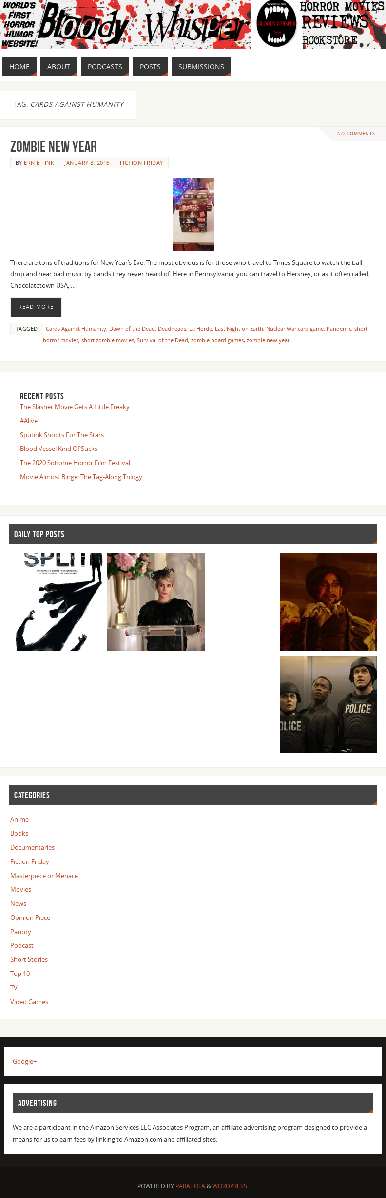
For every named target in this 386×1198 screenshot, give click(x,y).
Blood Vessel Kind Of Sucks (58, 448)
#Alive (29, 420)
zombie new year (268, 340)
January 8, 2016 (87, 162)
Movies (20, 889)
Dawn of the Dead (132, 328)
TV (14, 987)
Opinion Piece (30, 917)
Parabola (190, 1186)
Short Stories (29, 959)
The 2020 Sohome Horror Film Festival (75, 462)
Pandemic (339, 328)
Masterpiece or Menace (44, 875)
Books (19, 833)
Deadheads (172, 328)
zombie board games (217, 340)
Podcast (22, 945)
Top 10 (20, 973)
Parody (20, 931)
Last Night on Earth (239, 328)
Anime (19, 819)
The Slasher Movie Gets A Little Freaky (75, 406)
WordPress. (230, 1186)
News (18, 903)
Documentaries (32, 847)
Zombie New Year (53, 146)
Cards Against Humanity (76, 328)
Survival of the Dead (162, 340)
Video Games (29, 1001)
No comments (356, 134)
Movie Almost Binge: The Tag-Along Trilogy (81, 476)
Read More (36, 306)
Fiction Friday (141, 162)
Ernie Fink (39, 162)
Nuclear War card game (295, 328)
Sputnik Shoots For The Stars (62, 435)
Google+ (25, 1061)
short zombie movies (107, 340)
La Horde (200, 328)
